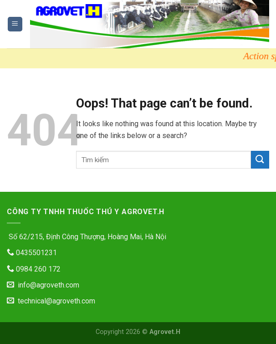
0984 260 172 (34, 269)
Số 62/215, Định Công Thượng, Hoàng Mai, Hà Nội (86, 236)
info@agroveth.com (43, 285)
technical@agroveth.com (51, 301)
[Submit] (260, 160)
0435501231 (32, 252)
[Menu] (15, 24)
